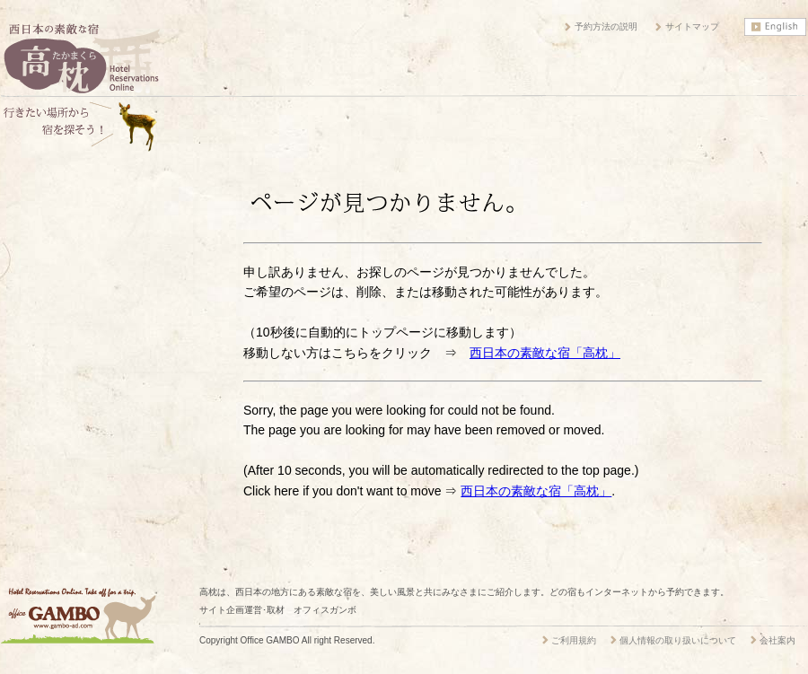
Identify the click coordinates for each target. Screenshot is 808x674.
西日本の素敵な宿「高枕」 (545, 353)
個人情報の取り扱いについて (677, 640)
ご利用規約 (573, 640)
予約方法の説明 (606, 26)
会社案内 (777, 640)
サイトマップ (692, 26)
